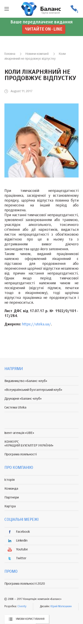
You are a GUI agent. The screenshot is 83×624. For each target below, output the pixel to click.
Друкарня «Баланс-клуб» (23, 398)
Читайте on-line (43, 29)
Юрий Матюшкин (61, 606)
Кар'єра (10, 506)
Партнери (11, 497)
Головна (9, 53)
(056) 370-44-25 (74, 9)
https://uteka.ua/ (36, 324)
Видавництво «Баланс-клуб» (25, 381)
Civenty (21, 606)
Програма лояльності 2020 (24, 583)
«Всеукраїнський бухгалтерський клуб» (33, 389)
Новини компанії (37, 53)
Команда (11, 488)
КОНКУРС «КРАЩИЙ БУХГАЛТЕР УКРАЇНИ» (28, 443)
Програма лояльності (20, 454)
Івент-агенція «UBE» (19, 433)
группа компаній (41, 9)
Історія (9, 479)
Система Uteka (15, 407)
